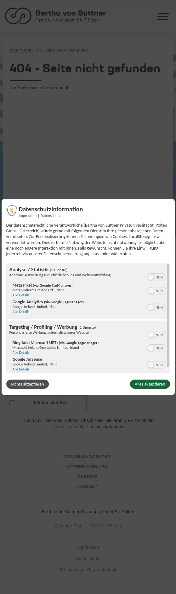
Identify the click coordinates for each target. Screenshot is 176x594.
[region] (88, 318)
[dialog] (88, 297)
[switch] (156, 276)
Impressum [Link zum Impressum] (28, 215)
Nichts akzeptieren (27, 384)
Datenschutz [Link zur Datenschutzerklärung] (50, 215)
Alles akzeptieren (150, 384)
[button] (151, 277)
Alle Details (21, 295)
